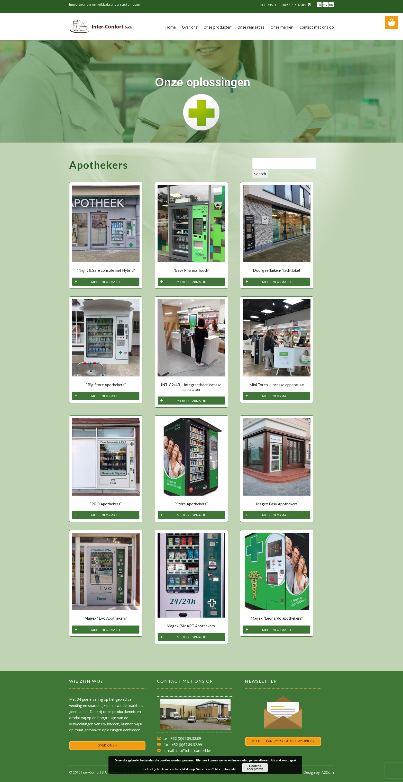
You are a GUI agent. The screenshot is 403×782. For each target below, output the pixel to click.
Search (260, 173)
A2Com (328, 772)
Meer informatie (105, 282)
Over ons (189, 27)
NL (325, 4)
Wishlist (391, 22)
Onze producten (217, 27)
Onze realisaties (250, 27)
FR (319, 4)
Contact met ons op (316, 27)
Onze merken (282, 27)
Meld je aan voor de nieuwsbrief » (283, 741)
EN (331, 4)
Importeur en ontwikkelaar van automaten (104, 4)
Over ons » (107, 745)
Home (170, 27)
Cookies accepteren (255, 767)
